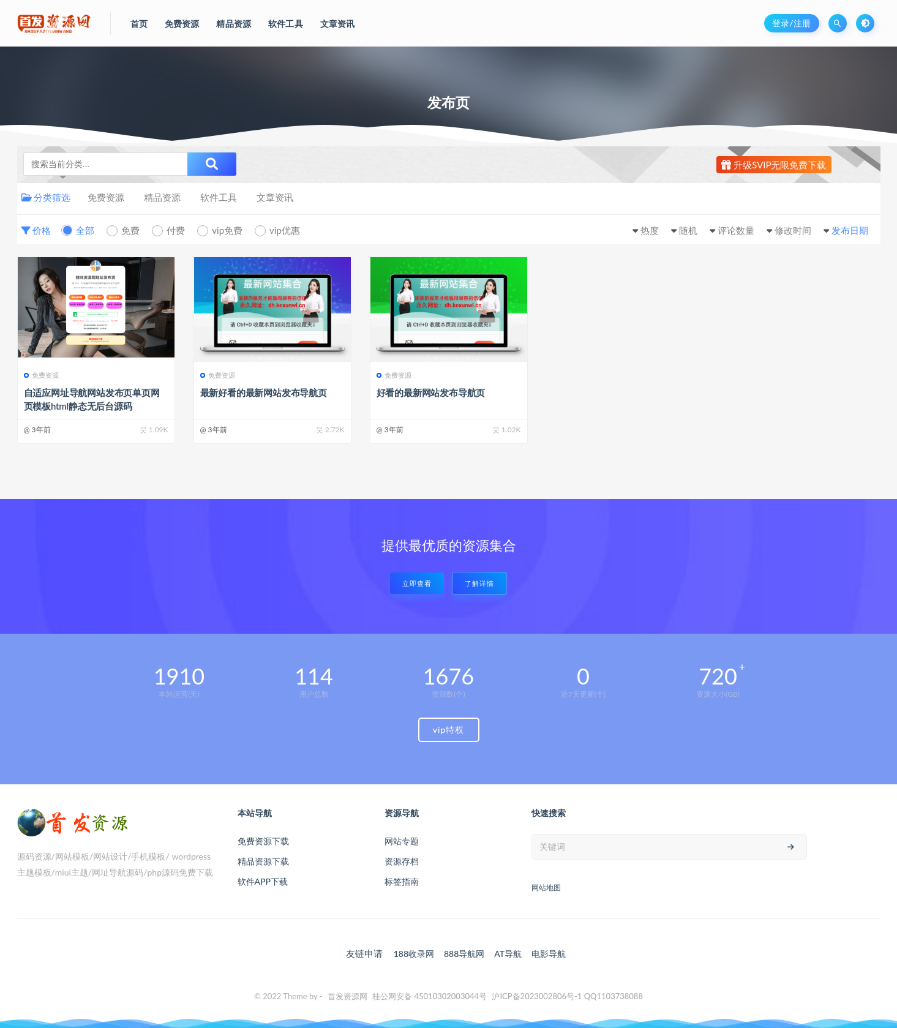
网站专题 (402, 841)
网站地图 (546, 887)
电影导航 (548, 953)
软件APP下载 (263, 881)
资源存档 (402, 861)
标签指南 (402, 881)
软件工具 (218, 197)
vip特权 (449, 729)
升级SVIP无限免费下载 (773, 164)
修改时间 (793, 230)
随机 (688, 230)
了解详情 (479, 583)
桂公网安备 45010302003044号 (429, 996)
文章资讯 (275, 197)
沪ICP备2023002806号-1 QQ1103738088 (567, 996)
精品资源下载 (263, 861)
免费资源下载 (263, 841)
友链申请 (364, 953)
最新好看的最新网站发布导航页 (263, 392)
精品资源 (162, 197)
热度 (649, 230)
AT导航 (508, 953)
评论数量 (736, 230)
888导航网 (464, 953)
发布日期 (849, 230)
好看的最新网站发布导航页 (431, 392)
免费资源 (106, 197)
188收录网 (414, 953)
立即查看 (417, 583)
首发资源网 (347, 996)
